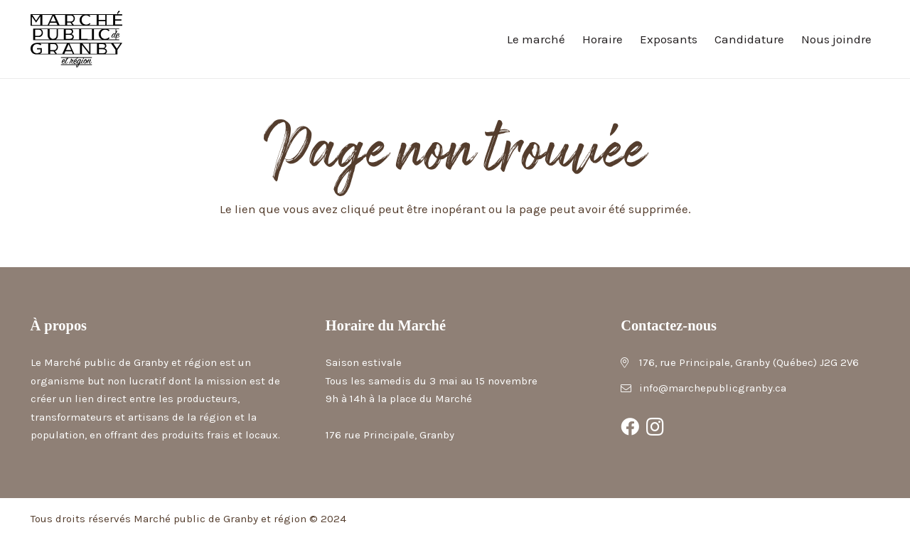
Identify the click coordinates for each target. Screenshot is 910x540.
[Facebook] (630, 427)
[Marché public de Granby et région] (76, 39)
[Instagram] (655, 427)
